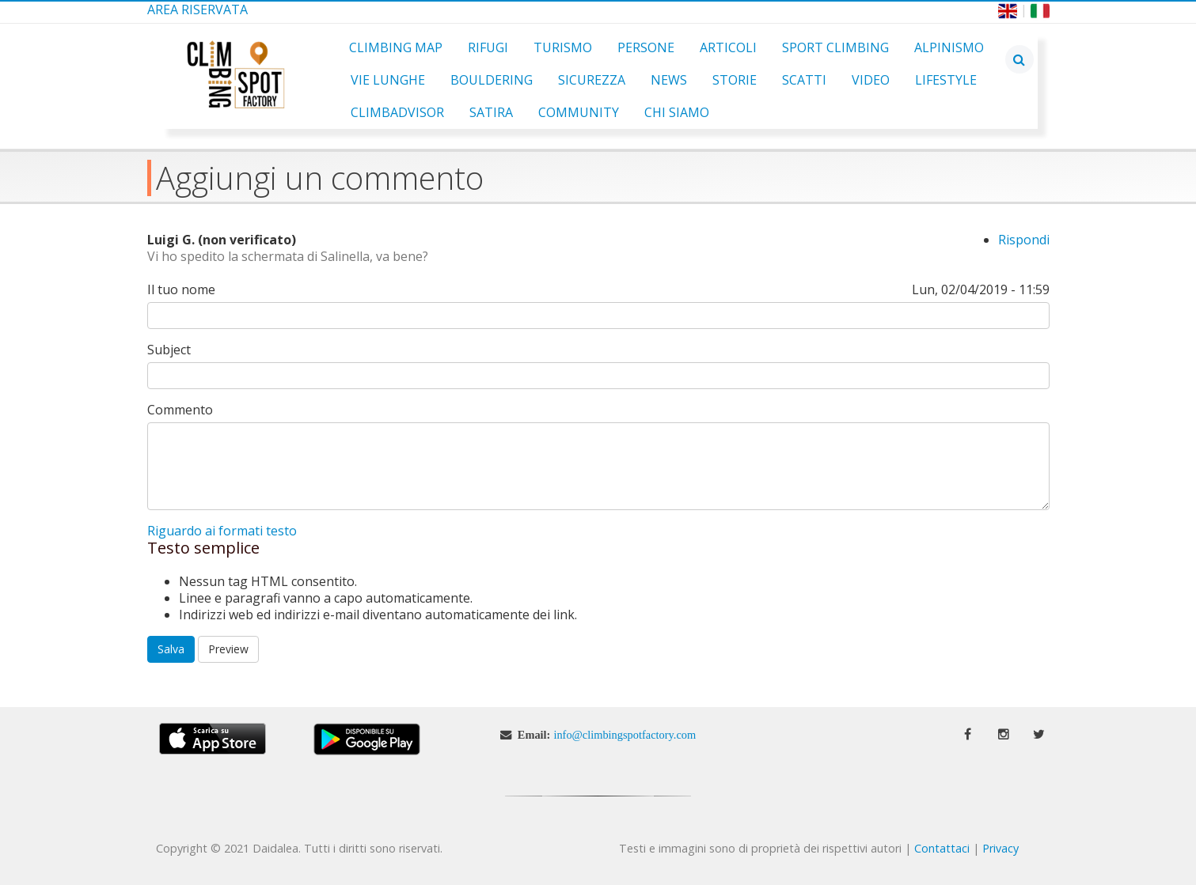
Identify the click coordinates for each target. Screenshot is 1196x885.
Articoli (728, 47)
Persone (645, 47)
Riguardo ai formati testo (222, 530)
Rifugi (488, 47)
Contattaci (942, 848)
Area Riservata (197, 9)
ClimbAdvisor (397, 112)
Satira (491, 112)
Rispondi (1024, 239)
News (669, 80)
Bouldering (491, 80)
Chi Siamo (676, 112)
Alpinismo (949, 47)
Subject (169, 350)
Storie (734, 80)
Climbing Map (395, 47)
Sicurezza (591, 80)
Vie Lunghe (388, 80)
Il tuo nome (181, 290)
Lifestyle (946, 80)
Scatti (804, 80)
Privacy (1000, 848)
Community (578, 112)
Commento (180, 410)
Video (871, 80)
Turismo (562, 47)
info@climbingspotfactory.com (624, 734)
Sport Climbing (835, 47)
